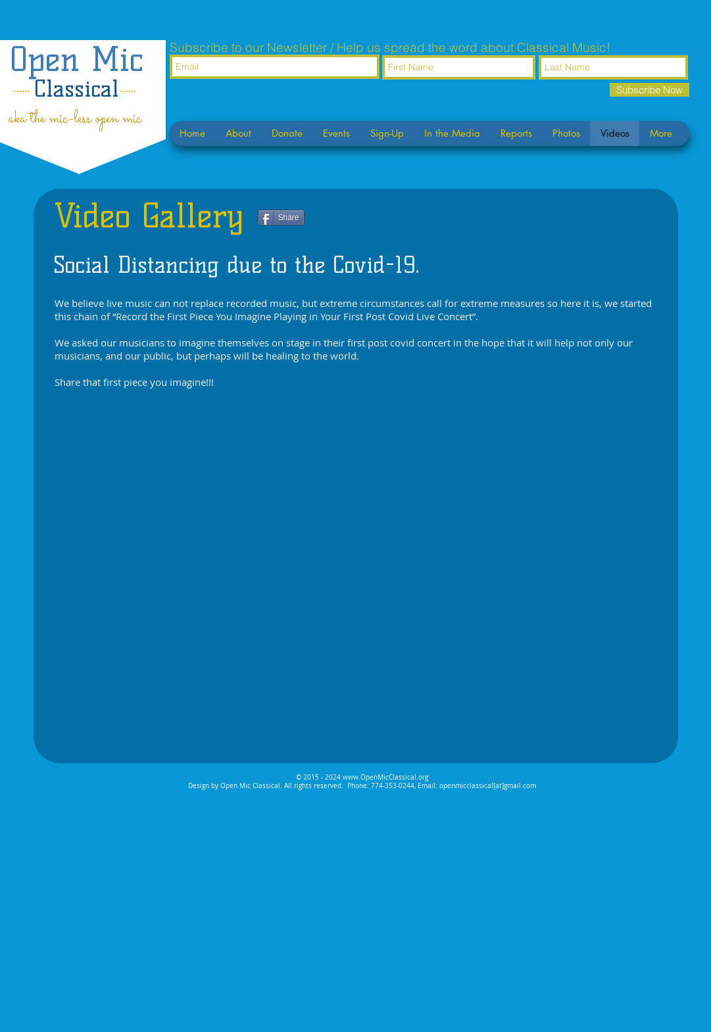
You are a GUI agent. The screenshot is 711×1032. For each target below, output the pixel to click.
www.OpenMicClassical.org (385, 777)
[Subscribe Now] (649, 90)
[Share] (281, 217)
